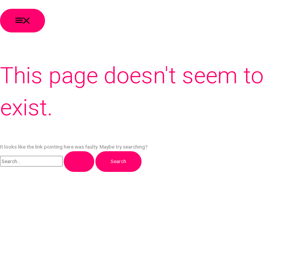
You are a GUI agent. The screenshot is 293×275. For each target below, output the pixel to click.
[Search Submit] (79, 161)
